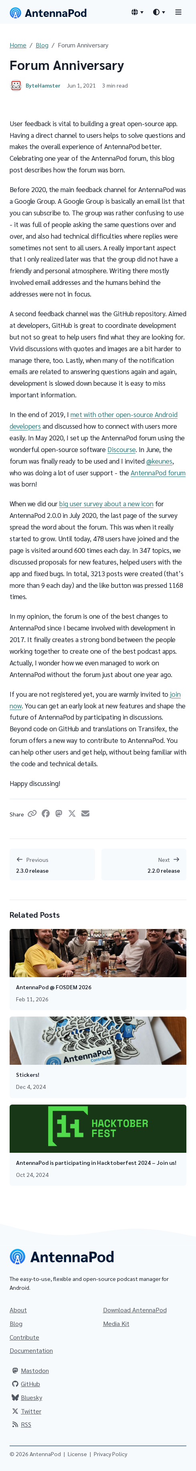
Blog (42, 45)
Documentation (31, 1350)
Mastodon (30, 1370)
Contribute (24, 1337)
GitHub (25, 1383)
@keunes (159, 460)
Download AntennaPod (135, 1309)
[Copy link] (33, 814)
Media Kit (116, 1323)
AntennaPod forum (158, 472)
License (77, 1453)
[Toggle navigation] (178, 11)
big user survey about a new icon (106, 503)
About (18, 1309)
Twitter (26, 1411)
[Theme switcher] (158, 12)
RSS (21, 1424)
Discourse (121, 449)
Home (18, 45)
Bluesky (26, 1397)
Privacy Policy (110, 1453)
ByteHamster (43, 85)
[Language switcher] (137, 12)
